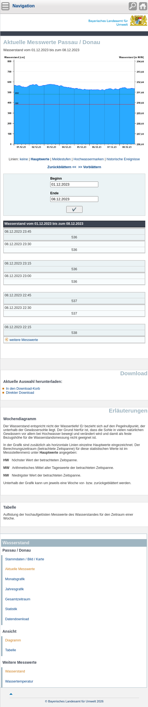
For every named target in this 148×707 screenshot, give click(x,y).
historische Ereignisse (123, 159)
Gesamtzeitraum (17, 599)
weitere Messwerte (24, 340)
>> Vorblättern (89, 167)
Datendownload (17, 619)
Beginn (56, 178)
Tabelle (10, 650)
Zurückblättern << (62, 167)
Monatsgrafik (15, 579)
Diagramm (13, 640)
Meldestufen (61, 159)
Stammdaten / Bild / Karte (24, 559)
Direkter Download (20, 393)
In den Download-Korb (23, 389)
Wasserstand (15, 671)
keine (24, 159)
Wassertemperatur (19, 681)
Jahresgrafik (14, 589)
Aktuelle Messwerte (20, 569)
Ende (54, 193)
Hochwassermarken (89, 159)
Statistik (11, 609)
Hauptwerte (40, 159)
